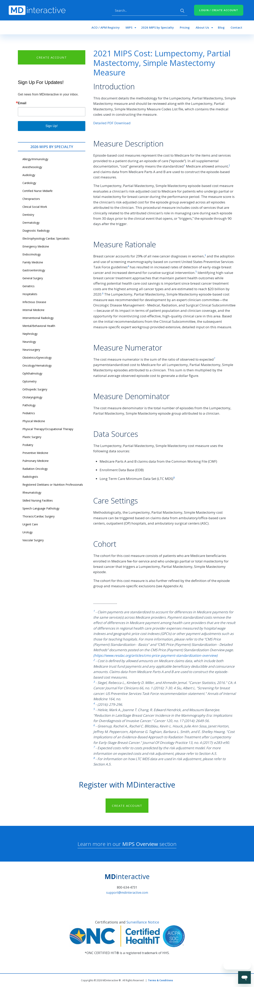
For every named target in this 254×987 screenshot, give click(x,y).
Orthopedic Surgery (34, 389)
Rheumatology (31, 492)
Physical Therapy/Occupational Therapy (47, 429)
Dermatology (30, 222)
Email (22, 103)
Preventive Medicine (35, 453)
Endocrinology (31, 254)
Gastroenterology (33, 270)
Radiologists (30, 477)
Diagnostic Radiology (36, 230)
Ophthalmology (32, 373)
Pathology (29, 405)
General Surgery (32, 278)
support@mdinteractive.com (127, 892)
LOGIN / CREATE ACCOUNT (218, 10)
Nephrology (30, 334)
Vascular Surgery (33, 540)
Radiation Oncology (35, 469)
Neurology (29, 342)
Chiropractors (31, 199)
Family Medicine (32, 262)
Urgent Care (30, 524)
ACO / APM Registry (105, 27)
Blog (221, 27)
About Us (202, 27)
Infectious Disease (34, 302)
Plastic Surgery (31, 437)
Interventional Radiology (38, 318)
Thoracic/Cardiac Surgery (38, 516)
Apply (182, 11)
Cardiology (29, 183)
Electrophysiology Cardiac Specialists (45, 238)
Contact (236, 27)
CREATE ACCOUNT (52, 57)
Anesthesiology (32, 167)
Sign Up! (51, 126)
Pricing (185, 27)
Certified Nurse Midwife (37, 191)
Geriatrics (28, 286)
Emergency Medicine (35, 246)
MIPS (129, 27)
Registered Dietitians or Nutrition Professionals (52, 484)
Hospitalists (29, 294)
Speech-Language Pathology (40, 508)
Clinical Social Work (34, 207)
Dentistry (28, 215)
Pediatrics (28, 413)
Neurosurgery (31, 349)
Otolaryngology (32, 397)
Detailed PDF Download (112, 123)
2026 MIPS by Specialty (157, 27)
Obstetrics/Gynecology (37, 357)
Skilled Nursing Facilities (37, 500)
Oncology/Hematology (37, 365)
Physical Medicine (33, 421)
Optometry (29, 381)
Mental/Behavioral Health (38, 326)
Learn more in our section (127, 843)
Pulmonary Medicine (35, 461)
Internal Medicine (33, 310)
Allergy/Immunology (35, 159)
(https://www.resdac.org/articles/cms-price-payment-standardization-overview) (155, 655)
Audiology (28, 175)
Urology (27, 532)
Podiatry (27, 445)
